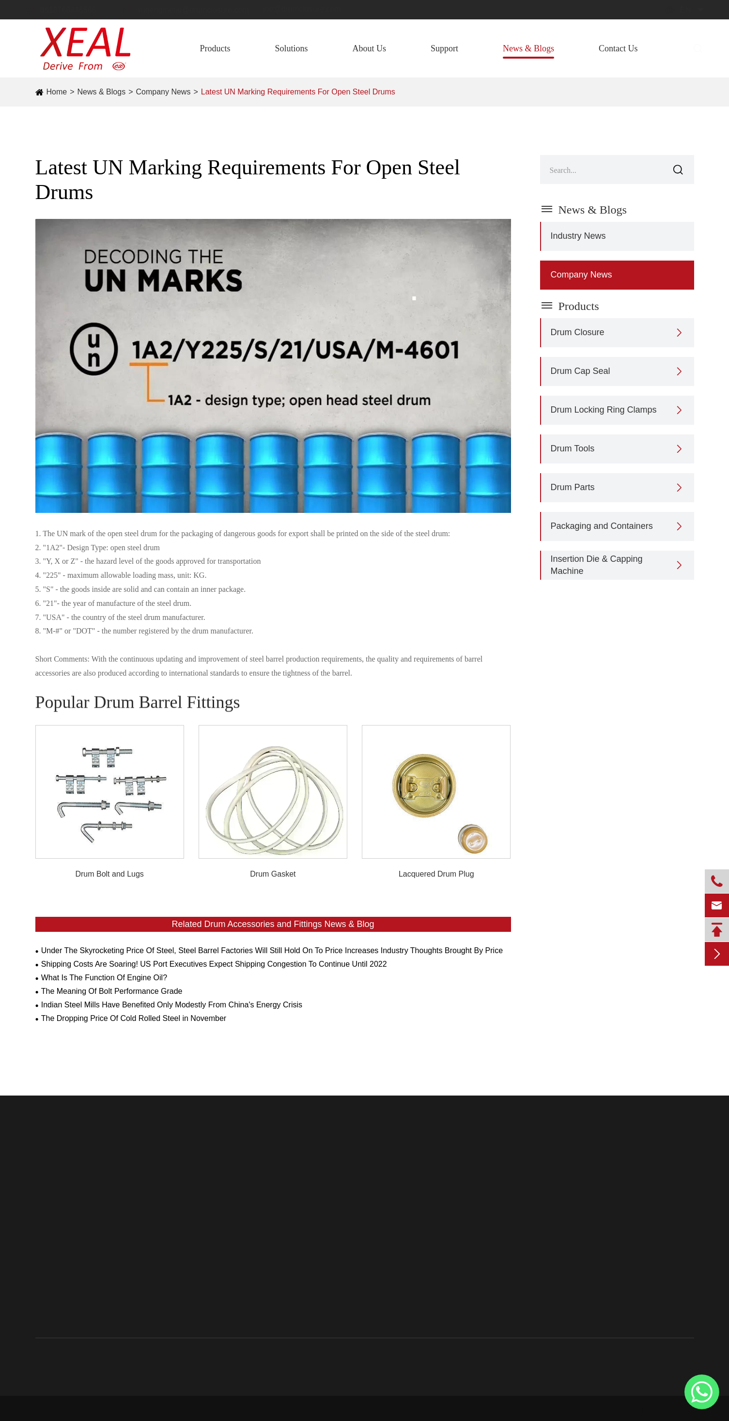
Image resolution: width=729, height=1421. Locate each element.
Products (215, 48)
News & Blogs (528, 48)
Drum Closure (578, 332)
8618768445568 (70, 9)
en (676, 10)
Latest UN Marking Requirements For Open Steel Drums (298, 92)
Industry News (578, 236)
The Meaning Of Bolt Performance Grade (112, 991)
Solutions (291, 48)
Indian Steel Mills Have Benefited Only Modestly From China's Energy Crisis (171, 1005)
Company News (163, 92)
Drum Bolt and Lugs (109, 874)
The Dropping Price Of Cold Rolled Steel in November (133, 1018)
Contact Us (618, 48)
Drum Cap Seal (580, 371)
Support (444, 48)
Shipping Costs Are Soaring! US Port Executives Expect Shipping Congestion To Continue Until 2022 (214, 964)
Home (57, 92)
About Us (369, 48)
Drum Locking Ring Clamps (604, 410)
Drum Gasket (272, 874)
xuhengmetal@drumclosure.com (195, 9)
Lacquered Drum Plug (436, 874)
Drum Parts (573, 487)
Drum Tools (573, 448)
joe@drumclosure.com (311, 9)
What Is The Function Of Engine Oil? (104, 977)
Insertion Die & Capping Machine (597, 565)
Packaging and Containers (602, 526)
